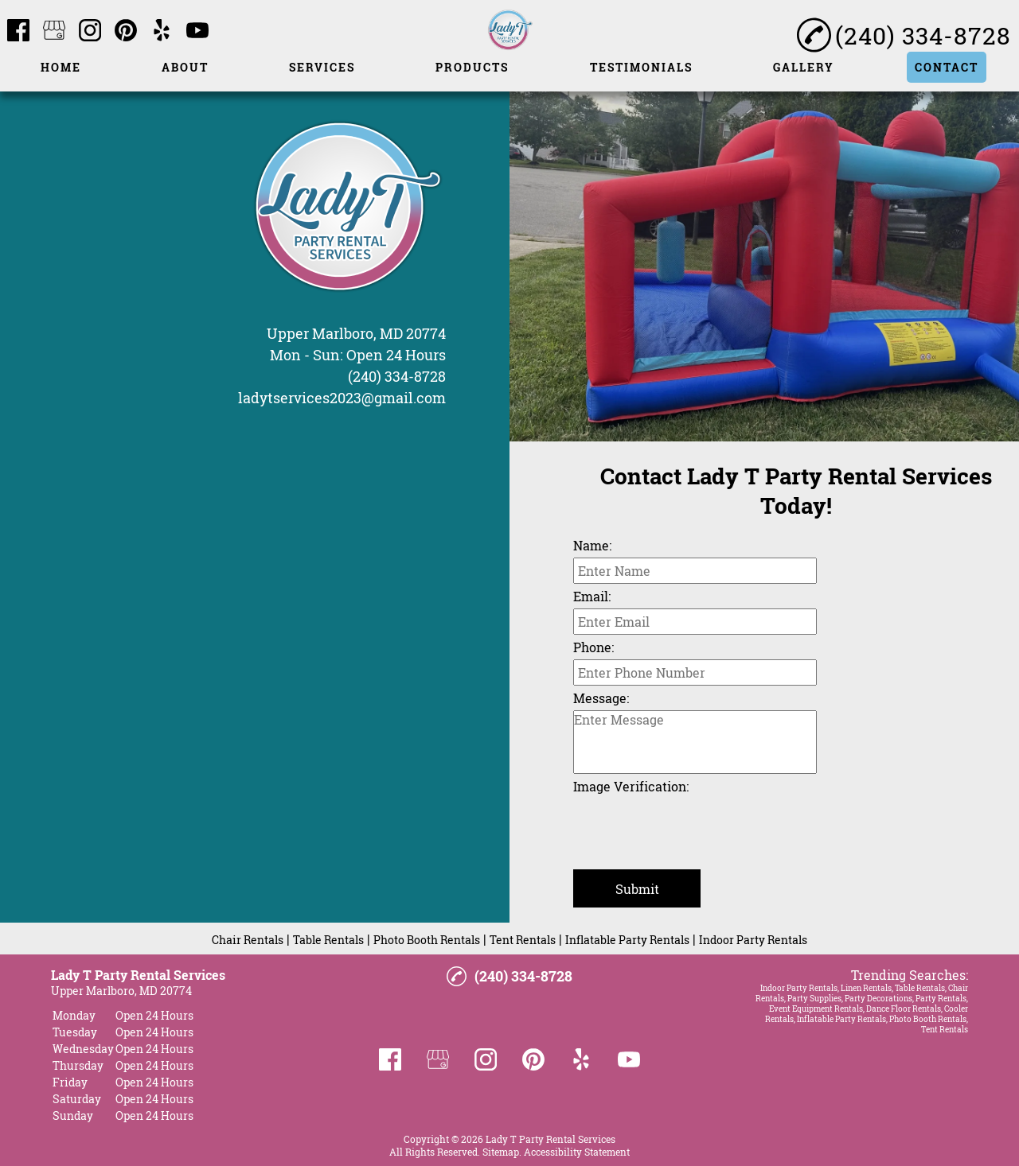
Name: (592, 545)
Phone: (593, 647)
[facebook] (18, 31)
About (185, 67)
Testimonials (641, 67)
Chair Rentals (247, 939)
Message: (601, 698)
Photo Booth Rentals (426, 939)
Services (322, 67)
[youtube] (197, 31)
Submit (637, 888)
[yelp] (161, 31)
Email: (592, 596)
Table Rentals (328, 939)
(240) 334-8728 (397, 376)
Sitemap (500, 1151)
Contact (946, 67)
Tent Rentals (523, 939)
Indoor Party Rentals (753, 939)
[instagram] (90, 31)
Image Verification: (631, 786)
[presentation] (694, 830)
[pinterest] (126, 31)
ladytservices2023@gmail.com (342, 397)
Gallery (803, 67)
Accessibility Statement (577, 1151)
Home (61, 67)
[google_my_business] (54, 31)
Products (472, 67)
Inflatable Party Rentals (627, 939)
